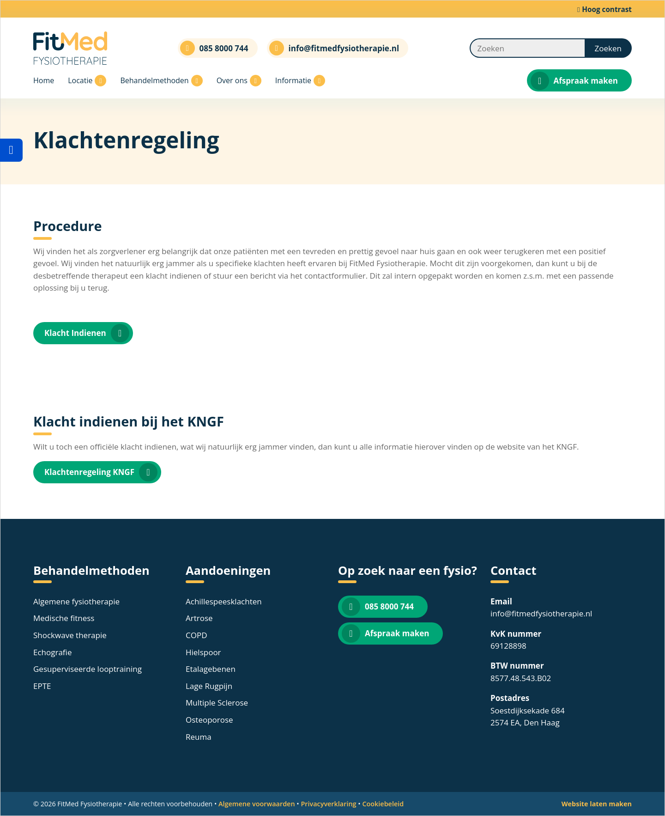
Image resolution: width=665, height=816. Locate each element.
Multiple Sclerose (217, 702)
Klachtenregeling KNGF (100, 472)
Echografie (52, 652)
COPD (196, 635)
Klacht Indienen (86, 333)
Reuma (199, 736)
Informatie (300, 80)
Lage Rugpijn (209, 686)
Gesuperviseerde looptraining (87, 669)
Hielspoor (203, 652)
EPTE (42, 686)
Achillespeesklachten (224, 601)
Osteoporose (209, 719)
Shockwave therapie (70, 635)
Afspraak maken (574, 81)
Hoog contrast (604, 9)
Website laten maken (597, 803)
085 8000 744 (378, 606)
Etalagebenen (211, 669)
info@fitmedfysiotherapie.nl (541, 613)
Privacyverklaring (328, 803)
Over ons (239, 80)
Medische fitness (63, 618)
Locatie (87, 80)
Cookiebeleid (383, 803)
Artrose (199, 618)
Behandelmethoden (161, 80)
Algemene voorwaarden (256, 803)
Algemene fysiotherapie (76, 601)
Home (43, 80)
